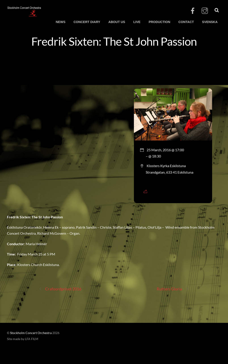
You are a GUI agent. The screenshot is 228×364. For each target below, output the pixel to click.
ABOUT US (116, 22)
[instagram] (204, 11)
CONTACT (186, 22)
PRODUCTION (159, 22)
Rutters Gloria (172, 289)
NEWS (60, 22)
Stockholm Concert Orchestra (31, 333)
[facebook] (192, 11)
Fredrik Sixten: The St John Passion (113, 41)
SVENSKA (210, 22)
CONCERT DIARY (87, 22)
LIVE (136, 22)
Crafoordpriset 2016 (60, 289)
